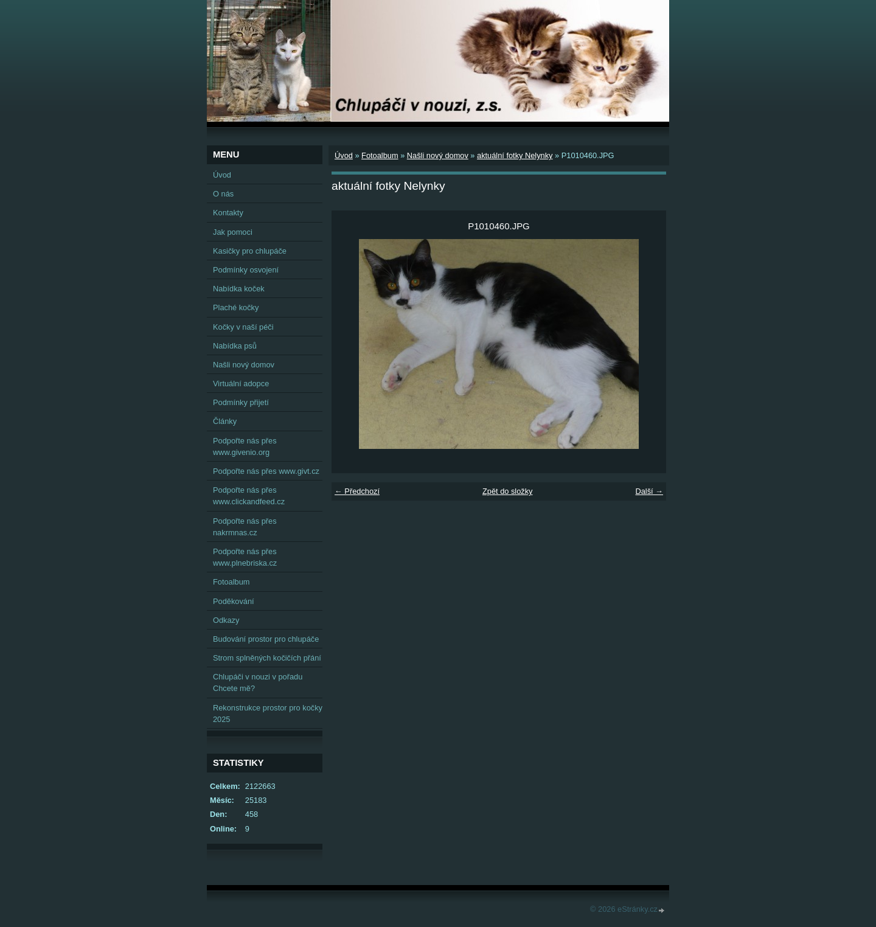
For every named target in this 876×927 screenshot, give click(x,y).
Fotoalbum (379, 155)
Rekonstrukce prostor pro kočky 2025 (267, 713)
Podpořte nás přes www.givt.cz (266, 471)
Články (225, 421)
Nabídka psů (235, 345)
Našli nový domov (437, 155)
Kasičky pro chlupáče (250, 250)
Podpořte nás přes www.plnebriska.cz (245, 557)
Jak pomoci (232, 232)
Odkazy (226, 620)
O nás (223, 193)
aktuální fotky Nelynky (514, 155)
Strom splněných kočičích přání (267, 657)
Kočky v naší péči (243, 327)
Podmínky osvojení (246, 269)
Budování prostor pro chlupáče (266, 639)
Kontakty (228, 212)
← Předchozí (357, 491)
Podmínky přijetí (241, 402)
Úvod (344, 155)
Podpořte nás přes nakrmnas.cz (245, 526)
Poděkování (233, 601)
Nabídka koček (239, 288)
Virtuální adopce (241, 383)
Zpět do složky (507, 491)
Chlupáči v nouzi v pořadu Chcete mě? (257, 682)
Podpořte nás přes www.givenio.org (245, 446)
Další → (649, 491)
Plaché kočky (236, 307)
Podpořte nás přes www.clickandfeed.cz (249, 495)
